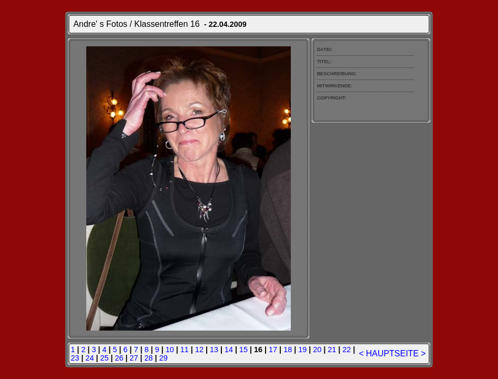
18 (287, 349)
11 (184, 349)
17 (273, 349)
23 (74, 358)
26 (119, 358)
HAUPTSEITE (392, 353)
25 (104, 358)
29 (163, 358)
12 (199, 349)
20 (317, 349)
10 (170, 349)
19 (302, 349)
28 (149, 358)
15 (243, 349)
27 (134, 358)
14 (229, 349)
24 (89, 358)
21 (332, 349)
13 (214, 349)
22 (346, 349)
